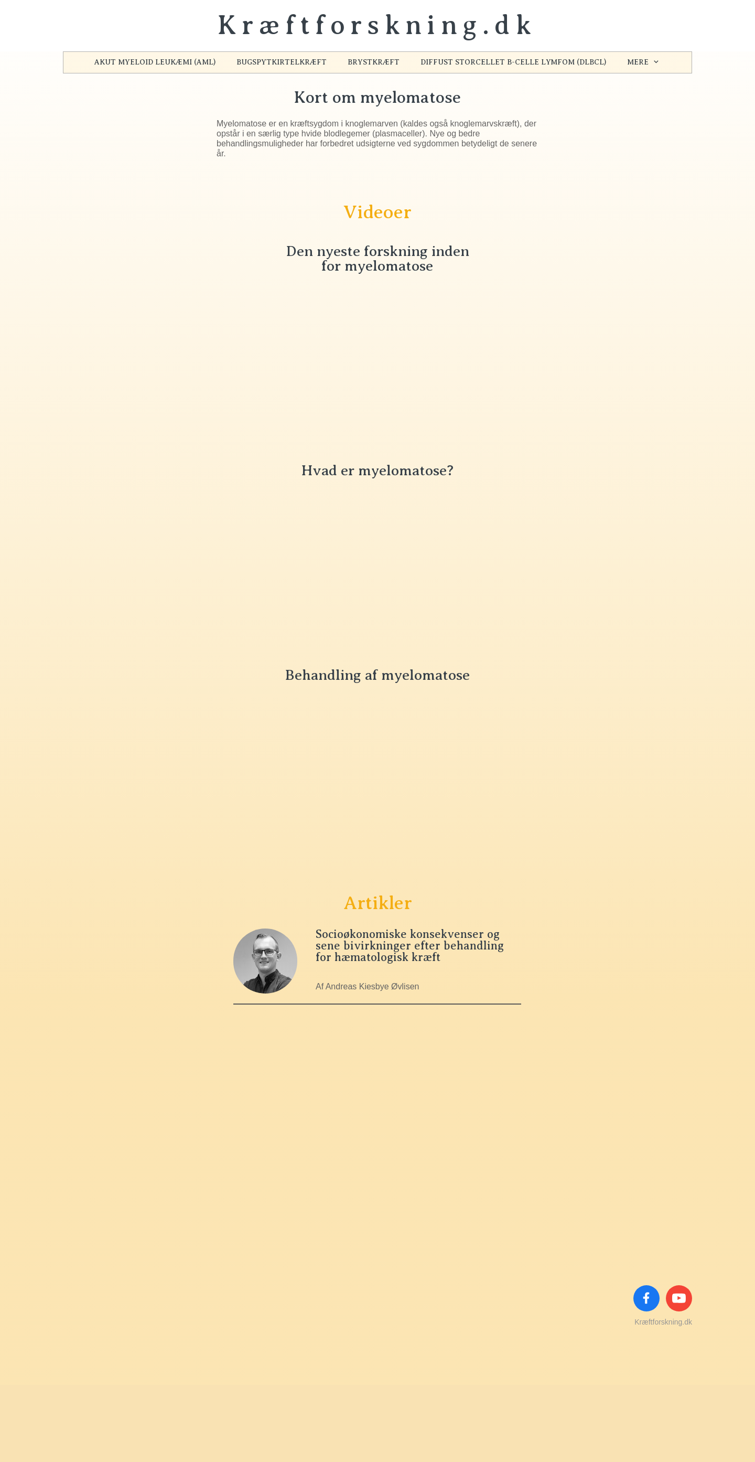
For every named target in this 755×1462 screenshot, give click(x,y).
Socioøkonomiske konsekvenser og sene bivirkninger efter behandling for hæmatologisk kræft (410, 945)
